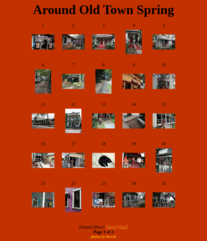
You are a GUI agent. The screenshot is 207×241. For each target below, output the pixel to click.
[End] (123, 227)
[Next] (111, 227)
